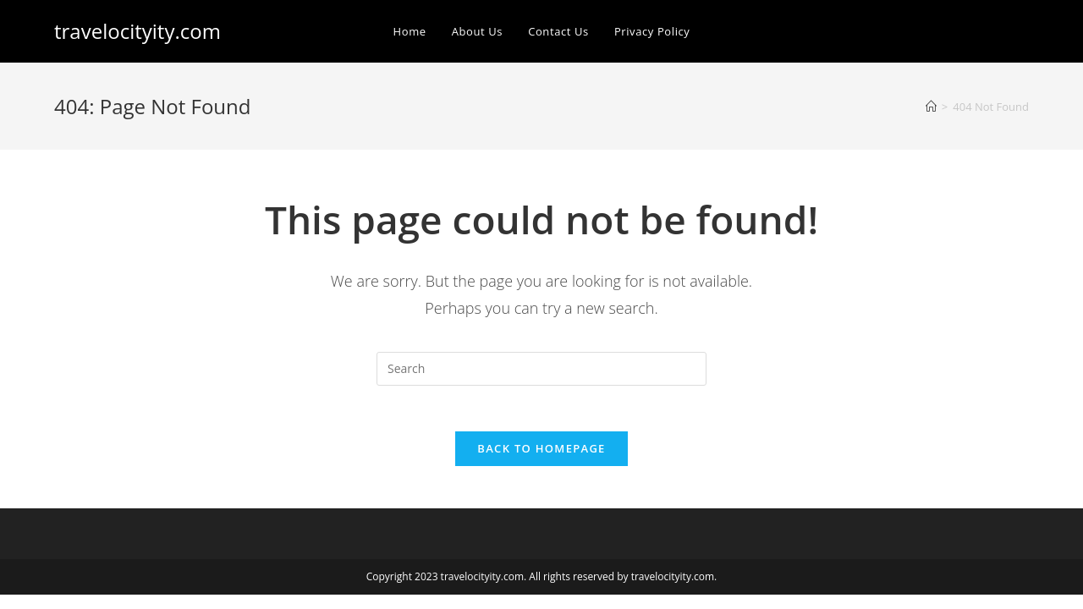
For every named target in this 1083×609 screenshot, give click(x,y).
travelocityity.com (137, 31)
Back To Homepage (541, 453)
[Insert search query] (541, 369)
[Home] (931, 106)
